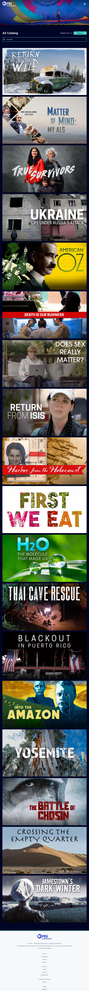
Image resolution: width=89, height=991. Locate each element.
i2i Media (48, 948)
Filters (80, 33)
